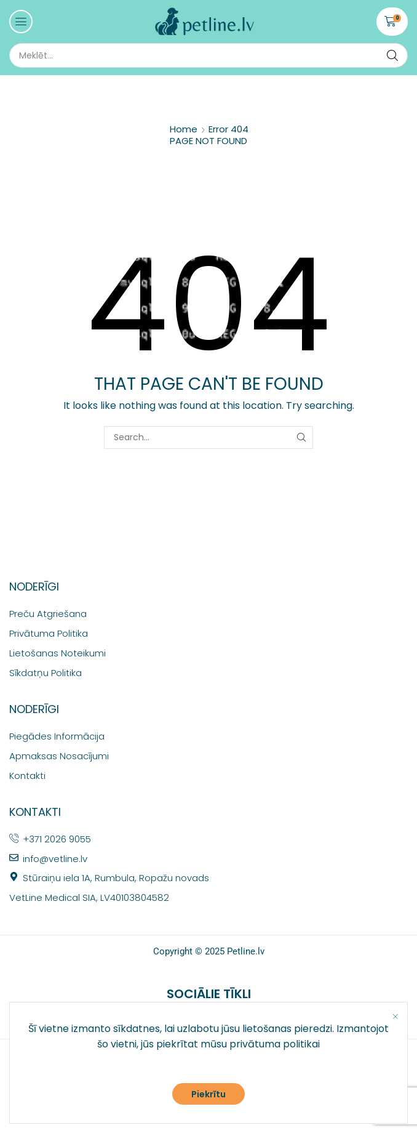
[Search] (392, 55)
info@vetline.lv (55, 858)
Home (183, 129)
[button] (21, 21)
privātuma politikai (274, 1044)
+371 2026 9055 (57, 839)
